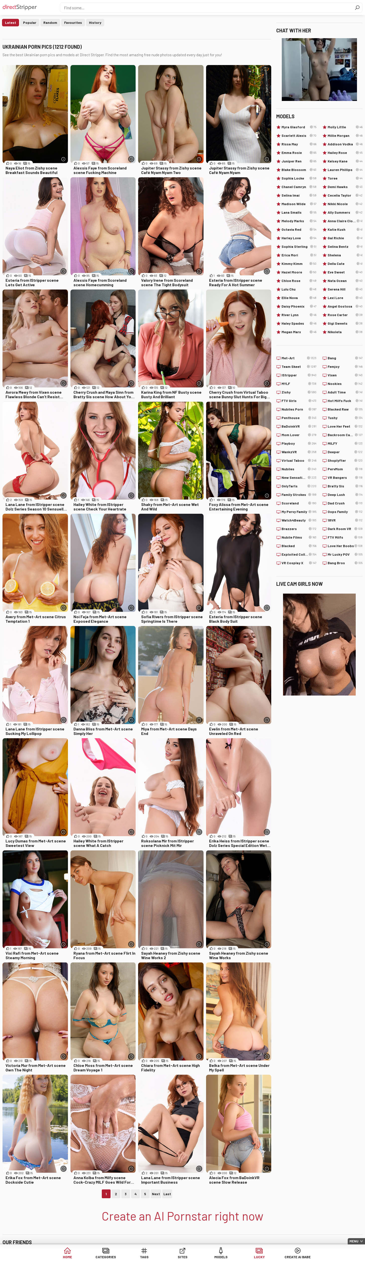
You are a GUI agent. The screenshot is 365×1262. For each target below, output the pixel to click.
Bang (345, 358)
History (95, 22)
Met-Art (299, 358)
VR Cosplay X (299, 563)
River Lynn (299, 315)
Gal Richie (345, 238)
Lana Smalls (299, 212)
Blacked (299, 546)
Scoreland (299, 503)
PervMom (345, 469)
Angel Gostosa (345, 306)
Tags (144, 1257)
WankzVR (299, 452)
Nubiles (299, 469)
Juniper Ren (299, 161)
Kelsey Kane (345, 161)
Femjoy (345, 367)
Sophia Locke (299, 178)
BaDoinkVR (299, 426)
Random (50, 22)
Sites (183, 1257)
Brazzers (299, 529)
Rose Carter (345, 315)
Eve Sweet (345, 272)
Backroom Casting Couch (345, 435)
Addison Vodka (345, 144)
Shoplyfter (345, 460)
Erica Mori (299, 255)
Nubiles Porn (299, 409)
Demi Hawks (345, 187)
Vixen (345, 375)
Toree (345, 178)
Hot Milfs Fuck (345, 401)
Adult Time (345, 392)
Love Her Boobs (345, 546)
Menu (353, 1241)
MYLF (299, 384)
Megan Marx (299, 332)
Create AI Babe (298, 1257)
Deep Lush (345, 495)
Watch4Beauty (299, 520)
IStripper (299, 375)
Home (67, 1257)
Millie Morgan (345, 136)
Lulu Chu (299, 289)
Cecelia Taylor (345, 195)
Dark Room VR (345, 529)
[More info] (63, 159)
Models (221, 1257)
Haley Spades (299, 323)
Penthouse (299, 418)
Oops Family (345, 512)
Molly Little (345, 127)
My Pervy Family (299, 512)
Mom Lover (299, 435)
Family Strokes (299, 495)
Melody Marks (299, 221)
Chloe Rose (299, 281)
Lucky (259, 1257)
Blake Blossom (299, 170)
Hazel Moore (299, 272)
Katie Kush (345, 229)
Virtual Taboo (299, 460)
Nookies (345, 384)
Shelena (345, 255)
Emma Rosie (299, 153)
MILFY (345, 443)
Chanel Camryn (299, 187)
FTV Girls (299, 401)
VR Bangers (345, 478)
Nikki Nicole (345, 204)
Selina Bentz (345, 247)
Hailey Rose (345, 153)
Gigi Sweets (345, 323)
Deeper (345, 452)
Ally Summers (345, 212)
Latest (10, 22)
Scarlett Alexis (299, 136)
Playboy (299, 443)
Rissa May (299, 144)
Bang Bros (345, 563)
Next (156, 1194)
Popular (29, 22)
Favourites (73, 22)
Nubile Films (299, 537)
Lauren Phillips (345, 170)
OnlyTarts (299, 486)
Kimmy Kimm (299, 264)
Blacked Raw (345, 409)
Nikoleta (345, 332)
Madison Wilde (299, 204)
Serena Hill (345, 289)
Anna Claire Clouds (345, 221)
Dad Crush (345, 503)
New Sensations (299, 478)
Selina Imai (299, 195)
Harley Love (299, 238)
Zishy (299, 392)
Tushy (345, 418)
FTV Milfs (345, 537)
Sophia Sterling (299, 247)
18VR (345, 520)
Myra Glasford (299, 127)
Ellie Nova (299, 298)
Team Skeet (299, 367)
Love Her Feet (345, 426)
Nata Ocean (345, 281)
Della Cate (345, 264)
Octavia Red (299, 229)
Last (167, 1194)
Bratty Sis (345, 486)
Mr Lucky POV (345, 554)
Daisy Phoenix (299, 306)
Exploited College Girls (299, 554)
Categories (106, 1257)
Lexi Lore (345, 298)
